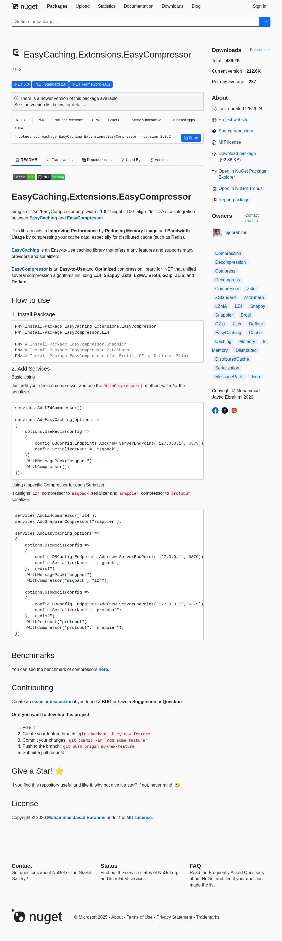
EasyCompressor (85, 218)
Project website (234, 119)
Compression (228, 253)
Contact (22, 866)
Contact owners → (254, 218)
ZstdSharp (254, 297)
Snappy (257, 306)
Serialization (227, 368)
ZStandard (225, 297)
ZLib (237, 324)
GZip (220, 324)
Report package (234, 199)
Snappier (224, 315)
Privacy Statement (174, 917)
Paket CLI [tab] (115, 120)
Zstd (251, 288)
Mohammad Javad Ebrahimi (76, 817)
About (117, 917)
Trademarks (207, 917)
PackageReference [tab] (69, 120)
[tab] (57, 6)
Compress (225, 271)
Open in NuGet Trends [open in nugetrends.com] (241, 188)
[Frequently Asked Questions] (195, 866)
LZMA (221, 306)
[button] (191, 138)
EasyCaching (43, 218)
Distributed (246, 350)
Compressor (227, 288)
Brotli (246, 315)
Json (255, 376)
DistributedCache (232, 359)
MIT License (139, 817)
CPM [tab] (96, 120)
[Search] (264, 22)
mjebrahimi (235, 232)
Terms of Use (140, 917)
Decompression (230, 262)
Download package (237, 153)
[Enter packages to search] (135, 22)
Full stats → (260, 49)
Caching (223, 341)
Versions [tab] (160, 159)
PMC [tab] (41, 120)
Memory (247, 341)
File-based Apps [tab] (182, 120)
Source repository (236, 131)
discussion (61, 701)
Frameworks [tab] (60, 159)
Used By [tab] (130, 159)
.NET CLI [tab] (22, 120)
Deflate (256, 324)
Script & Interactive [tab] (146, 120)
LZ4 (239, 306)
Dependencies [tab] (97, 159)
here (103, 669)
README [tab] (26, 159)
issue (38, 701)
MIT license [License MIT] (230, 142)
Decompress (227, 280)
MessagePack (229, 376)
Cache (255, 332)
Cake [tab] (19, 128)
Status (109, 866)
